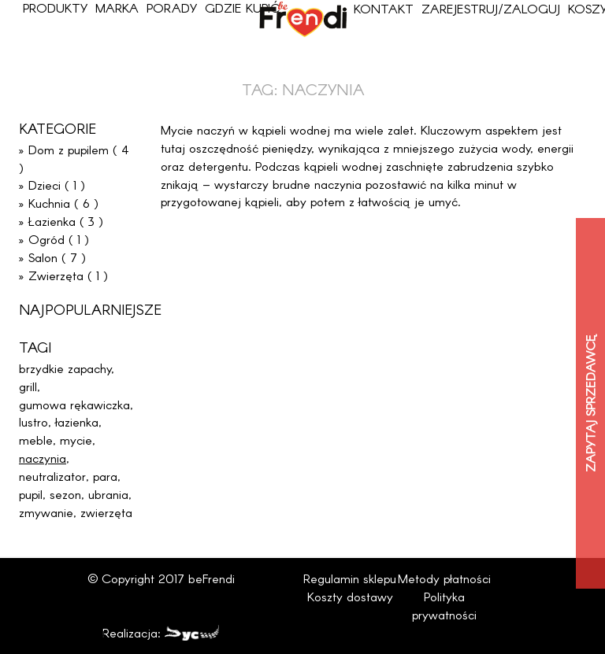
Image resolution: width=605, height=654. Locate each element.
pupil (31, 493)
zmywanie (46, 511)
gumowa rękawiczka (74, 404)
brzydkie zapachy (65, 367)
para (105, 475)
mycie (76, 439)
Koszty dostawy (350, 596)
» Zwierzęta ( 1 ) (63, 275)
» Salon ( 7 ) (52, 256)
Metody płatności (444, 578)
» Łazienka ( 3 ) (61, 220)
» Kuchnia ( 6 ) (58, 202)
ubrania (108, 493)
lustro (33, 421)
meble (36, 439)
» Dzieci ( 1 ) (52, 184)
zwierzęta (106, 511)
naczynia (42, 457)
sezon (65, 493)
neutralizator (52, 475)
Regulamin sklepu (349, 578)
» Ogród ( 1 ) (54, 238)
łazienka (76, 421)
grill (28, 386)
